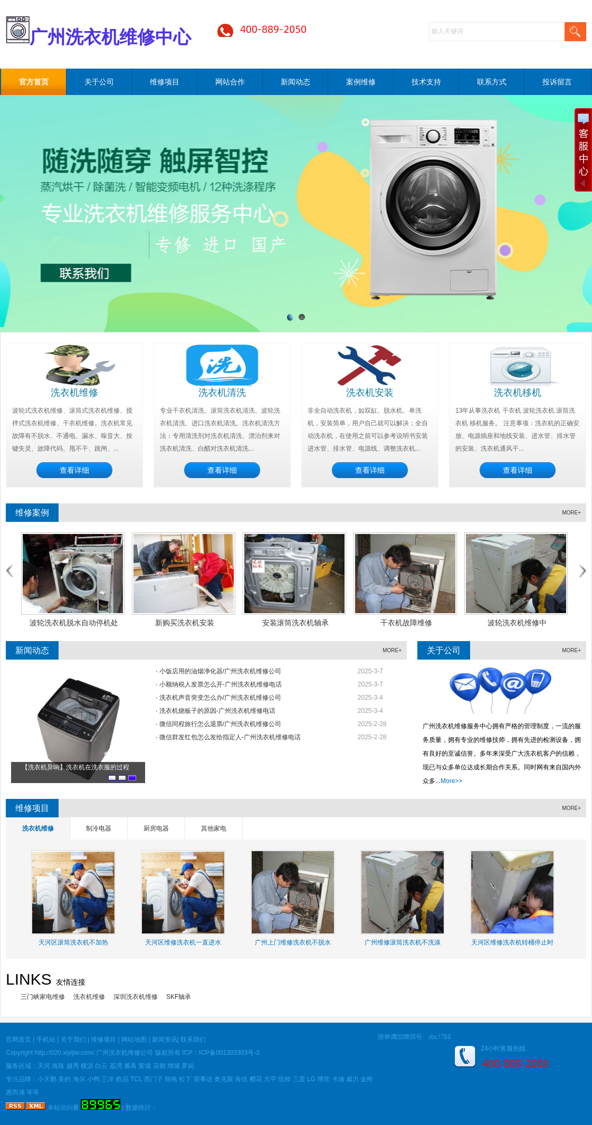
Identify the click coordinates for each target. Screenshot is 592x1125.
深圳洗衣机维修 (135, 996)
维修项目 (164, 82)
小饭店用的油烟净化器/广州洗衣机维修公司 (220, 671)
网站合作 (230, 82)
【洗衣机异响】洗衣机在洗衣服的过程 (75, 767)
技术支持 (426, 82)
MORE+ (571, 513)
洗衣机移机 (517, 392)
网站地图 (134, 1039)
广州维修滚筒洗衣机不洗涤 (403, 942)
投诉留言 (557, 82)
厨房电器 (156, 828)
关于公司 (99, 82)
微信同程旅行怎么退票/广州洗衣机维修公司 (220, 724)
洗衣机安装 (370, 392)
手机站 (45, 1039)
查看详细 (74, 470)
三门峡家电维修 (43, 996)
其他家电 (213, 828)
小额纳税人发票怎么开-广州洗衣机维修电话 (220, 684)
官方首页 (34, 82)
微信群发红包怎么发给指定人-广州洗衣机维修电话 (230, 737)
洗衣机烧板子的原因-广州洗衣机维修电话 (217, 710)
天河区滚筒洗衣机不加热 (73, 942)
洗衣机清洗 (222, 392)
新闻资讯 (164, 1039)
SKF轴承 (178, 996)
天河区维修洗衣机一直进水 (183, 942)
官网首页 (18, 1039)
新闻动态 (295, 82)
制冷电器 (98, 828)
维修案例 (32, 512)
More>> (451, 781)
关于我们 (73, 1039)
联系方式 (492, 82)
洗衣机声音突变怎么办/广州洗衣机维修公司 (220, 697)
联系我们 (193, 1039)
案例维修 (361, 82)
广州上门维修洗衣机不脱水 (293, 942)
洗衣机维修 (74, 392)
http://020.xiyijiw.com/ (64, 1052)
